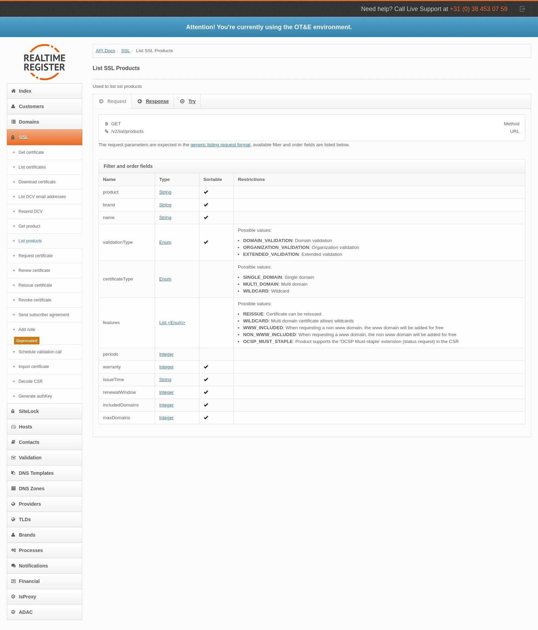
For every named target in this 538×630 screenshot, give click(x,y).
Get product (29, 226)
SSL (19, 137)
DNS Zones (28, 488)
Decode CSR (31, 381)
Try (187, 102)
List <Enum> (172, 322)
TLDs (21, 519)
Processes (27, 550)
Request (112, 102)
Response (152, 102)
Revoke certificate (35, 300)
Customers (27, 106)
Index (21, 91)
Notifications (29, 566)
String (165, 192)
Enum (165, 242)
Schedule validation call (40, 352)
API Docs (105, 50)
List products (30, 241)
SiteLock (25, 411)
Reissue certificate (35, 285)
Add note (27, 329)
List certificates (32, 167)
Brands (23, 535)
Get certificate (31, 152)
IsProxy (23, 596)
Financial (25, 581)
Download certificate (37, 182)
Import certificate (34, 366)
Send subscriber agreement (44, 314)
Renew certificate (34, 270)
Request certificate (35, 255)
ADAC (22, 612)
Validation (26, 457)
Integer (166, 354)
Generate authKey (35, 396)
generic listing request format (220, 144)
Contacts (25, 442)
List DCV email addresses (42, 196)
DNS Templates (32, 473)
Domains (25, 122)
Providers (26, 504)
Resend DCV (31, 211)
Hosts (21, 426)
